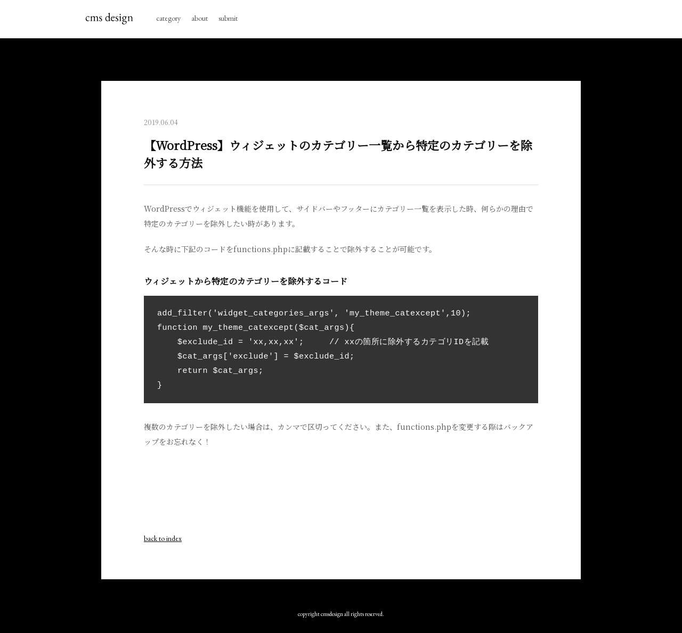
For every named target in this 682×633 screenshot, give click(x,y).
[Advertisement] (341, 494)
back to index (163, 538)
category (168, 18)
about (199, 18)
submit (228, 18)
